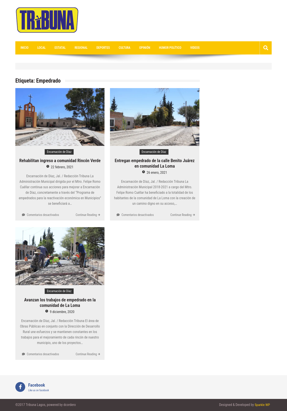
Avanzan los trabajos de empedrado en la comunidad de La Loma (60, 302)
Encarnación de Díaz (59, 152)
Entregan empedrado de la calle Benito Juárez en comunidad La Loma (155, 163)
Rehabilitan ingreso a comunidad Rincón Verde (60, 160)
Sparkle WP (262, 405)
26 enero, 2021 (157, 173)
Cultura (116, 48)
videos (181, 48)
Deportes (96, 48)
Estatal (56, 48)
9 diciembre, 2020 (62, 312)
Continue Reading (86, 215)
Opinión (134, 48)
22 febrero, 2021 (62, 167)
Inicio (24, 48)
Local (39, 48)
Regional (75, 48)
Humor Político (158, 48)
